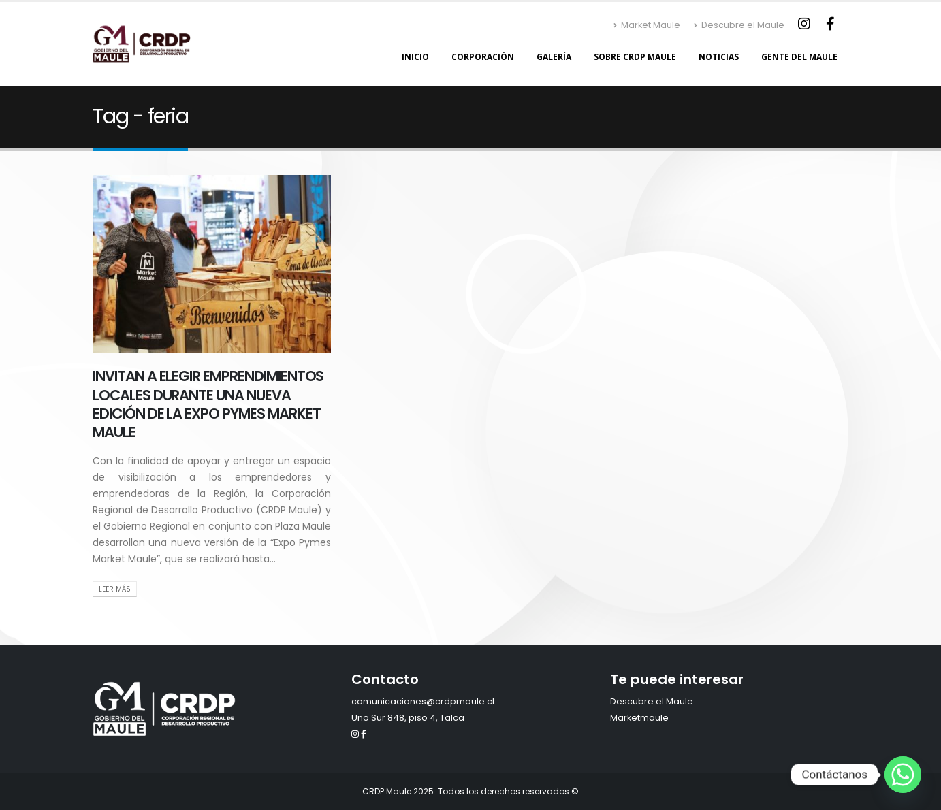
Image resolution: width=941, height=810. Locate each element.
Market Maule (646, 25)
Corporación (482, 57)
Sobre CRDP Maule (635, 57)
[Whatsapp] (902, 774)
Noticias (719, 57)
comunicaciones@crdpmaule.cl (422, 701)
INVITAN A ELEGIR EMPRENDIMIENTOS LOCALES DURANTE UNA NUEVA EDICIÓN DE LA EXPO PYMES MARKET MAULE (208, 404)
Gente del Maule (799, 57)
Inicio (415, 57)
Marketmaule (639, 718)
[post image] (212, 264)
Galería (554, 57)
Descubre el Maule (739, 25)
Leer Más (115, 589)
